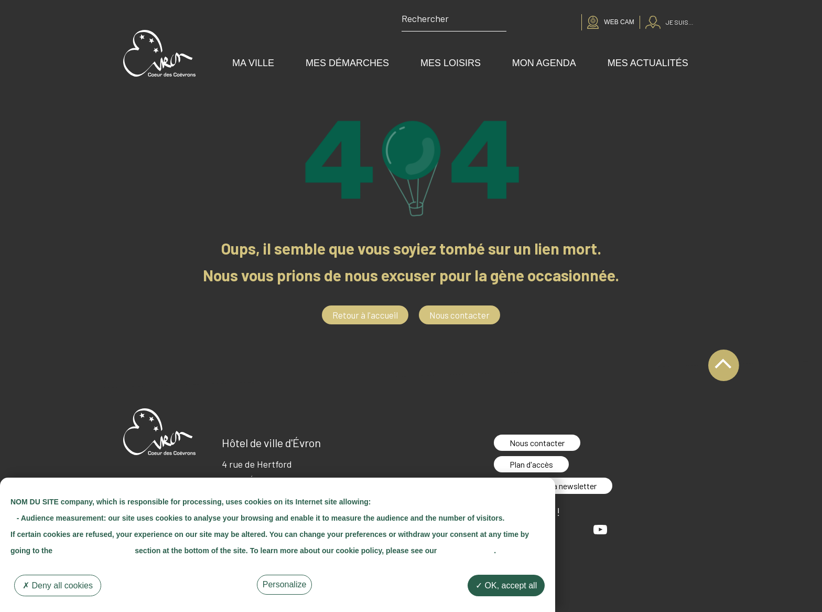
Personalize (285, 584)
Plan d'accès (531, 464)
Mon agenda (544, 63)
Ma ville (253, 63)
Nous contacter (459, 315)
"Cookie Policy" (466, 550)
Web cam (619, 22)
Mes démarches (347, 63)
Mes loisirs (450, 63)
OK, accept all (506, 585)
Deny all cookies (58, 585)
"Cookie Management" (94, 550)
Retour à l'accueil (365, 315)
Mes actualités (648, 63)
